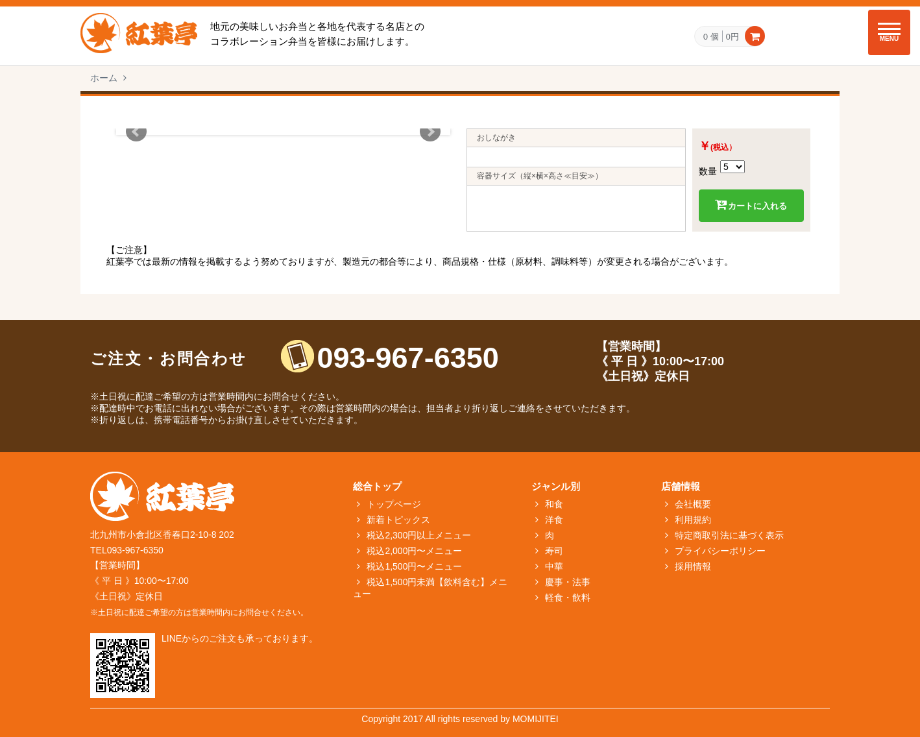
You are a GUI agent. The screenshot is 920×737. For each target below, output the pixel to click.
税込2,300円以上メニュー (419, 535)
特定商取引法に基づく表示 (729, 535)
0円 (732, 36)
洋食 (554, 519)
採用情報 (693, 566)
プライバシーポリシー (720, 551)
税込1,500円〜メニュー (414, 566)
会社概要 (693, 504)
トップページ (394, 504)
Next (430, 131)
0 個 (711, 37)
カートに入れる (751, 205)
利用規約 (693, 519)
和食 (554, 504)
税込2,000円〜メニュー (414, 551)
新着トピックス (398, 519)
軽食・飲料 (567, 597)
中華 (554, 566)
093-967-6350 (408, 357)
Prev (136, 131)
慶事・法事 (567, 582)
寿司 (554, 551)
